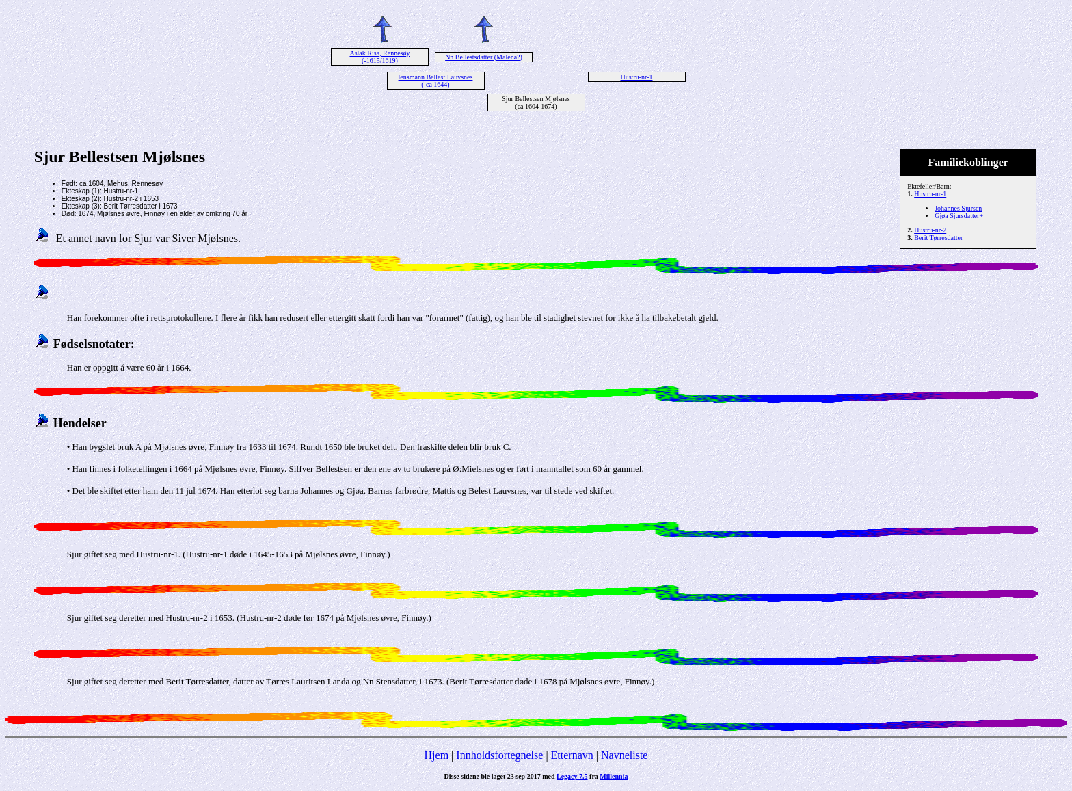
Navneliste (624, 755)
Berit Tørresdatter (938, 237)
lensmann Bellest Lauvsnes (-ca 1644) (436, 80)
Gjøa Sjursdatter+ (959, 215)
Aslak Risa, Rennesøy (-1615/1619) (379, 56)
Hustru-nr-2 (930, 230)
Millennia (614, 776)
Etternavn (572, 755)
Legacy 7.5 (572, 776)
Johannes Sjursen (958, 208)
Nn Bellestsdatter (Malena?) (483, 57)
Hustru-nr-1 (636, 77)
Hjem (437, 755)
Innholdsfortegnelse (499, 755)
